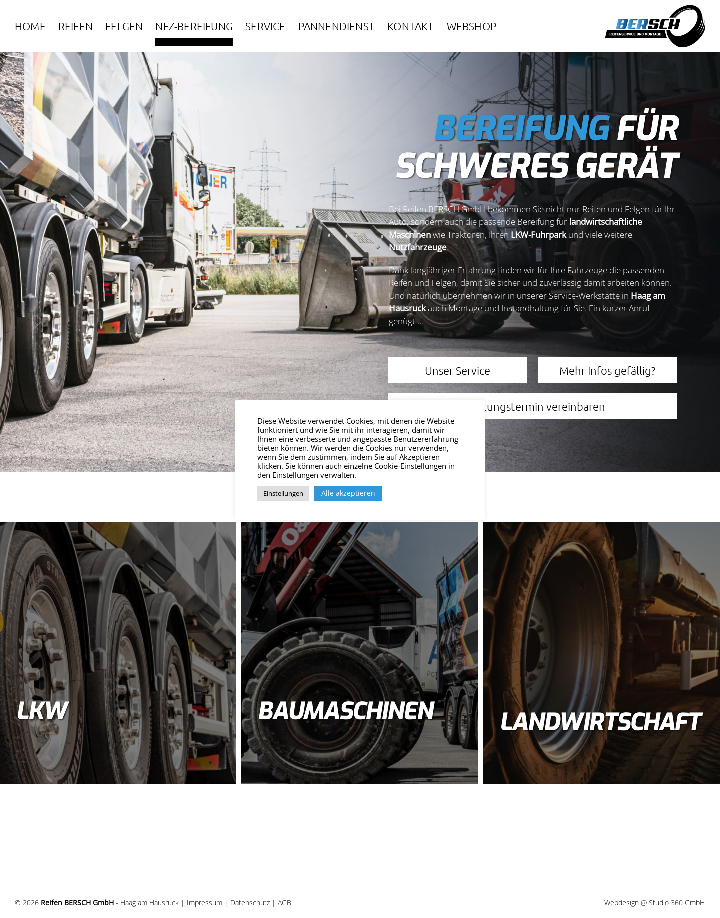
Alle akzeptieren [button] (349, 493)
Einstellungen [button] (284, 493)
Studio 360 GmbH (677, 903)
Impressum (204, 903)
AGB (285, 903)
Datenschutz (250, 903)
